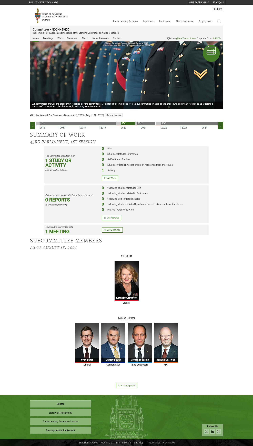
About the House (185, 21)
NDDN (55, 29)
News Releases (101, 38)
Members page (126, 385)
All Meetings (112, 230)
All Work (110, 178)
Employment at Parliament (60, 430)
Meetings (48, 38)
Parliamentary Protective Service (60, 421)
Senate (60, 404)
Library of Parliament (60, 412)
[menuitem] (199, 2)
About (85, 38)
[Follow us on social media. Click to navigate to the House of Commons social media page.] (212, 430)
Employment (205, 21)
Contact (117, 38)
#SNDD (217, 38)
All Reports (111, 217)
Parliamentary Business (125, 21)
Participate (164, 21)
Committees (41, 29)
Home (36, 38)
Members (148, 21)
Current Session (114, 115)
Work (60, 38)
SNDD (65, 29)
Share (217, 9)
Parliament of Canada (43, 2)
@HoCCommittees (186, 38)
